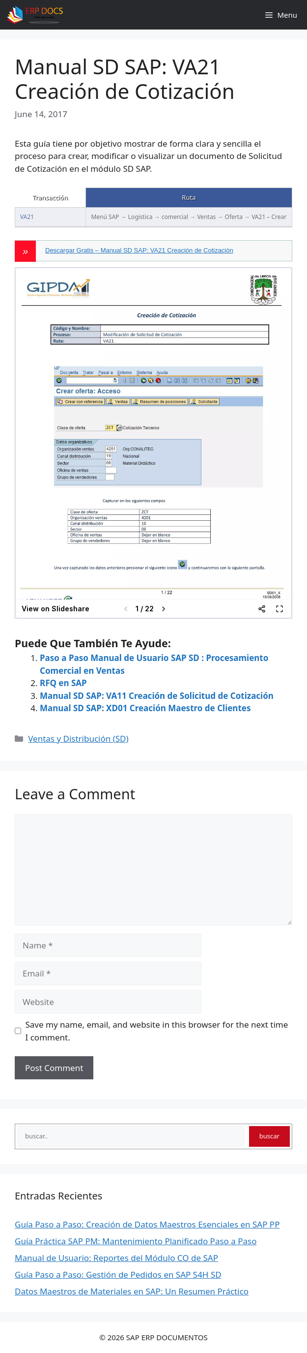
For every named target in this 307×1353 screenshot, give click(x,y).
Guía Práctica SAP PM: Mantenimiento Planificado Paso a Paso (135, 1241)
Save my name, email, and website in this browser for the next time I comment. (157, 1031)
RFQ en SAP (63, 683)
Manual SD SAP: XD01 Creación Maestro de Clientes (145, 708)
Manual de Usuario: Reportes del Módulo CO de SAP (116, 1257)
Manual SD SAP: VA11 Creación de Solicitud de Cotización (157, 695)
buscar (269, 1136)
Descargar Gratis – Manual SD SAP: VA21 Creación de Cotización (139, 250)
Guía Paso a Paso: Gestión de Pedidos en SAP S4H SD (118, 1274)
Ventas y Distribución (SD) (78, 738)
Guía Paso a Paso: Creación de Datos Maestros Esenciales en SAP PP (147, 1224)
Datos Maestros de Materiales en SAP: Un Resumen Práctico (132, 1291)
